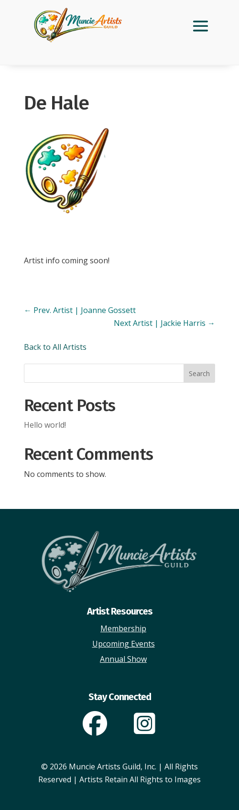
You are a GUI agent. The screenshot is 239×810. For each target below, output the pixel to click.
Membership (123, 628)
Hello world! (45, 425)
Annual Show (123, 659)
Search (199, 373)
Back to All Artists (55, 347)
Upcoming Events (123, 643)
